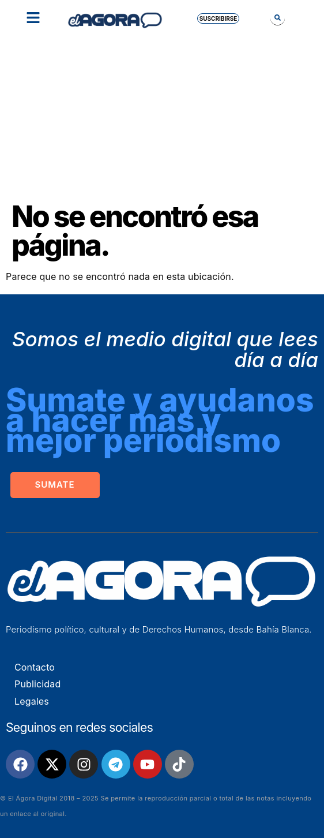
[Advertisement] (162, 115)
